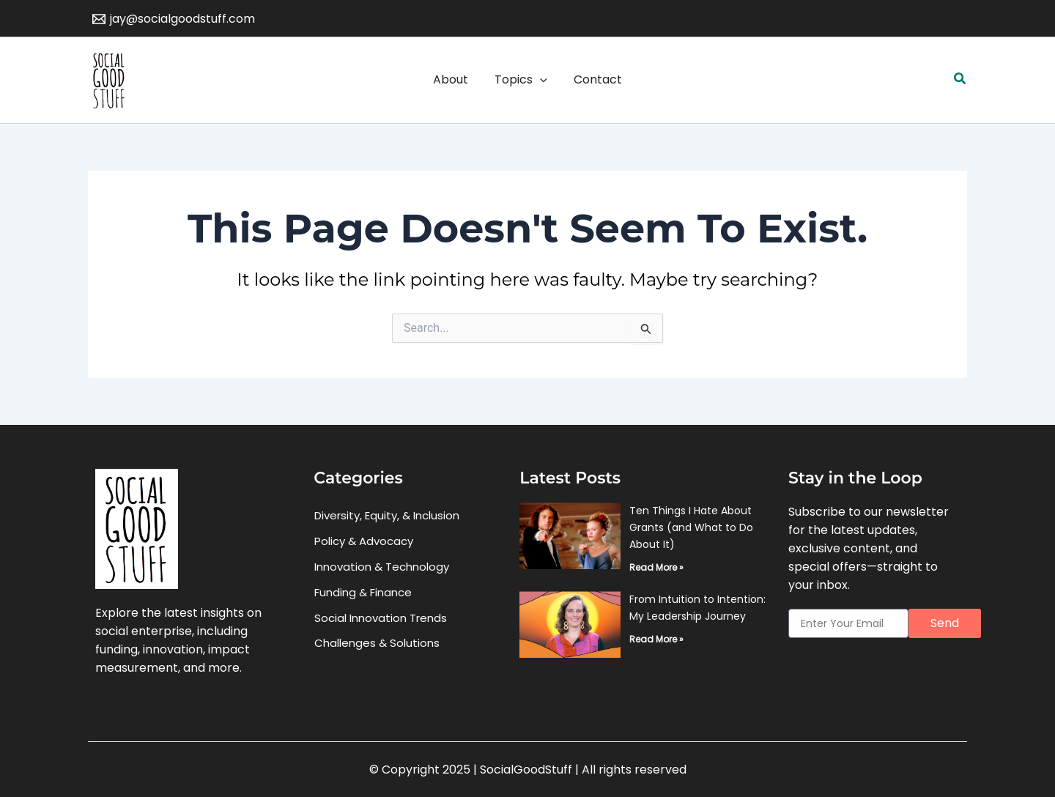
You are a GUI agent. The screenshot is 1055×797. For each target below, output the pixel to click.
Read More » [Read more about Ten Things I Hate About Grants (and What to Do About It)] (656, 567)
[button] (960, 80)
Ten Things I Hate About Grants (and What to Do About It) (691, 527)
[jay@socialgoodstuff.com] (174, 19)
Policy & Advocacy (363, 541)
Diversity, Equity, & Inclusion (386, 515)
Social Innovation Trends (380, 618)
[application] (540, 80)
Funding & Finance (363, 592)
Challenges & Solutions (377, 643)
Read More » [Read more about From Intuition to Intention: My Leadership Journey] (656, 639)
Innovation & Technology (381, 566)
